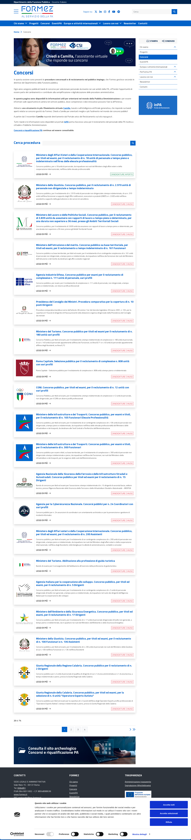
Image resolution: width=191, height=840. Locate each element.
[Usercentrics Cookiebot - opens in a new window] (17, 835)
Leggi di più (43, 174)
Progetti (143, 52)
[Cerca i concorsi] (133, 143)
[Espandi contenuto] (175, 47)
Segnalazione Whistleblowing (138, 785)
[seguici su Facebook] (109, 11)
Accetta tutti (169, 805)
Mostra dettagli (139, 835)
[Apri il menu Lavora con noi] (112, 23)
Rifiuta (169, 822)
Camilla (66, 108)
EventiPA (144, 62)
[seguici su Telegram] (118, 11)
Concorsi (144, 57)
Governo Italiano (59, 2)
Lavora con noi (146, 77)
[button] (16, 12)
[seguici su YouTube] (113, 11)
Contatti (143, 87)
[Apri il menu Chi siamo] (20, 23)
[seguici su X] (96, 11)
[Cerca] (174, 11)
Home (16, 31)
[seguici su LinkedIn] (100, 11)
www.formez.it (20, 794)
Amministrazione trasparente (138, 781)
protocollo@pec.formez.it (29, 797)
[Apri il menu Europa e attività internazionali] (82, 23)
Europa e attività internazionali (153, 67)
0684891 (21, 788)
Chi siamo (144, 47)
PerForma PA (146, 72)
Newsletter (145, 82)
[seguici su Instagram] (105, 11)
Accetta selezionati (169, 814)
